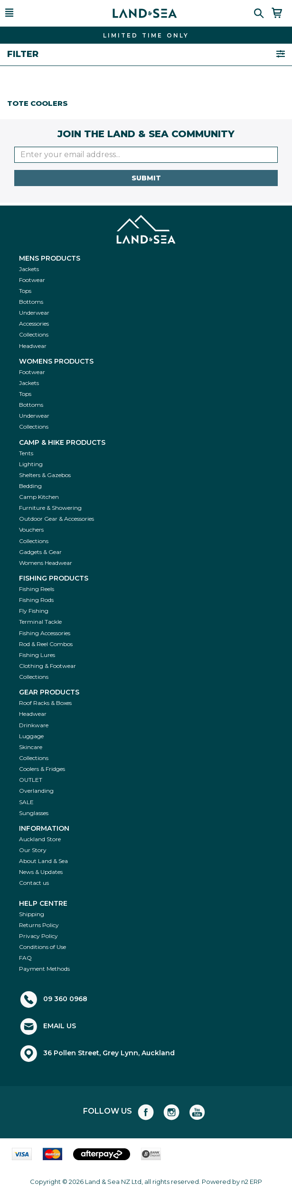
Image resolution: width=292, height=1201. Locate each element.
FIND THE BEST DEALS (146, 35)
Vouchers (31, 529)
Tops (25, 290)
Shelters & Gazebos (45, 475)
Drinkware (33, 725)
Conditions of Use (42, 946)
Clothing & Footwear (47, 665)
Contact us (34, 882)
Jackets (29, 268)
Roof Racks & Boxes (45, 702)
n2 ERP (251, 1181)
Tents (26, 453)
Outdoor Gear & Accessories (56, 518)
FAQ (25, 957)
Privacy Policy (38, 935)
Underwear (34, 312)
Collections (33, 334)
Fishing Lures (37, 654)
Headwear (33, 345)
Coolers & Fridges (42, 768)
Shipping (31, 914)
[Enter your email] (146, 155)
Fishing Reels (36, 588)
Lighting (31, 464)
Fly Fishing (33, 610)
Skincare (30, 747)
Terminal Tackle (40, 621)
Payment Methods (44, 968)
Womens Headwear (45, 562)
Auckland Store (40, 839)
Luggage (31, 736)
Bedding (30, 485)
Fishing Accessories (44, 633)
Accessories (34, 323)
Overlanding (36, 790)
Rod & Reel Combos (46, 643)
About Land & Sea (43, 860)
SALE (26, 802)
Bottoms (31, 301)
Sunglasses (33, 812)
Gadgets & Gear (40, 551)
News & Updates (41, 871)
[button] (21, 13)
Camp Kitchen (39, 496)
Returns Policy (39, 925)
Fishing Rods (36, 599)
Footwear (32, 279)
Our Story (33, 850)
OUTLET (30, 779)
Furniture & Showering (50, 507)
